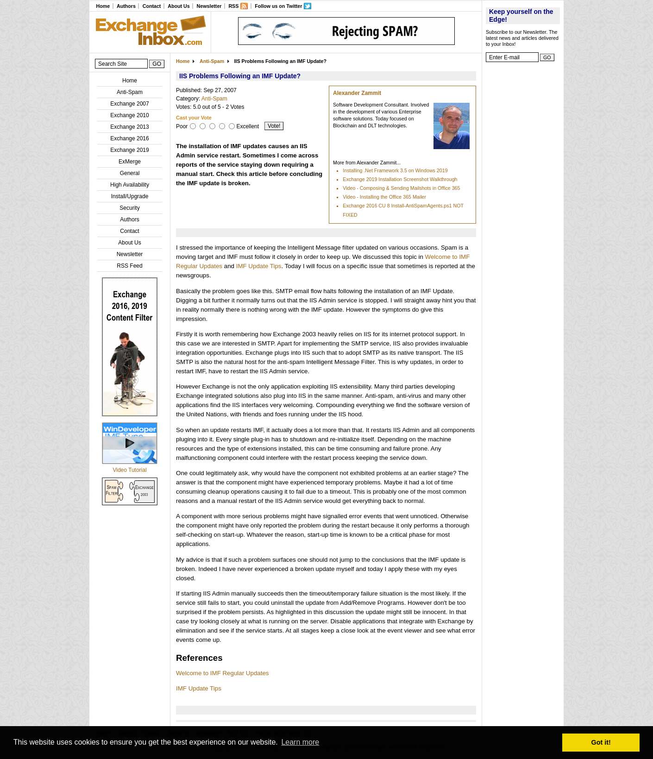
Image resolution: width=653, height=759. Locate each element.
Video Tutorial (129, 470)
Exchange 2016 (129, 138)
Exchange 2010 (129, 115)
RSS (233, 6)
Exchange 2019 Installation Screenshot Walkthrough (400, 179)
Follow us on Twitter (278, 6)
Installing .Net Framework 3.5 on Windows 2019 (395, 170)
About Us (178, 6)
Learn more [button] (300, 742)
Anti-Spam (130, 92)
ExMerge (130, 161)
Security (129, 208)
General (130, 173)
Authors (126, 6)
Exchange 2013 (129, 127)
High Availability (129, 185)
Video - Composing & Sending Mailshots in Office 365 (401, 188)
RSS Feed (129, 266)
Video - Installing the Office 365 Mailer (384, 197)
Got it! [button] (601, 742)
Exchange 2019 (129, 150)
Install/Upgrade (130, 196)
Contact (152, 6)
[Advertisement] (523, 206)
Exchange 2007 (129, 103)
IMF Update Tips (259, 266)
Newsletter (209, 6)
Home (103, 6)
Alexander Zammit (357, 93)
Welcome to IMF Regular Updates (222, 673)
